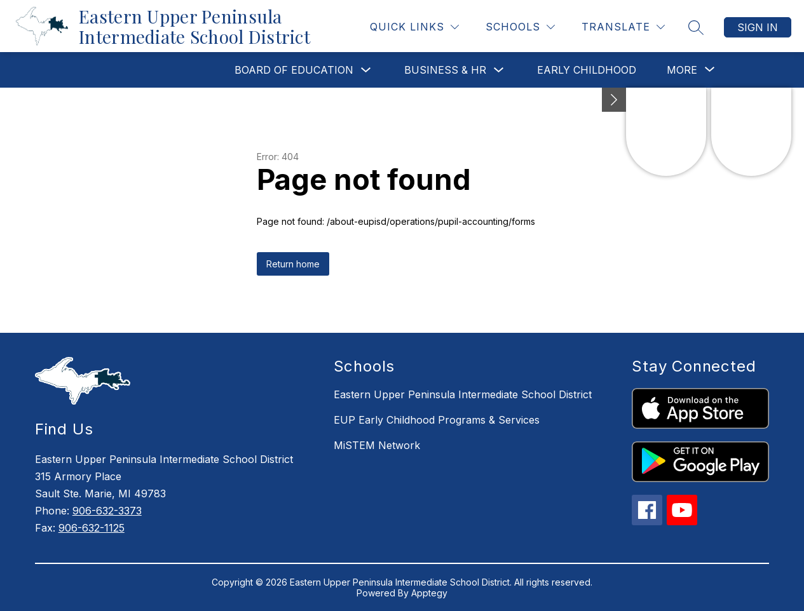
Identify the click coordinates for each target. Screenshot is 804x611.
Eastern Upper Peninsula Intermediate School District (463, 394)
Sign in (757, 27)
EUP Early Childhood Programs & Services (437, 419)
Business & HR (445, 70)
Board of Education (294, 70)
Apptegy (429, 593)
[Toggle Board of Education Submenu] (366, 70)
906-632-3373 (107, 510)
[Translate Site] (623, 27)
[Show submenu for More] (682, 69)
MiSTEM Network (377, 445)
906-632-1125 (91, 527)
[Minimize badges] (614, 100)
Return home (293, 263)
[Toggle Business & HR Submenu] (499, 70)
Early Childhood (586, 70)
